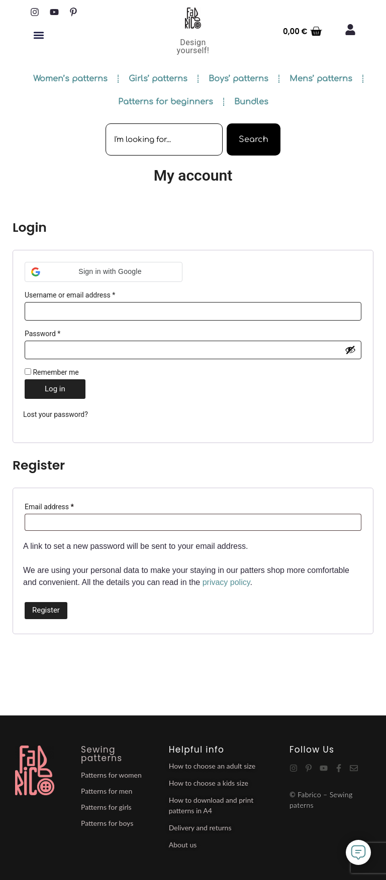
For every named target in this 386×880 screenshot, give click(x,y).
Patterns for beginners (165, 101)
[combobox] (164, 139)
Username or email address (83, 293)
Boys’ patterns (238, 78)
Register (46, 610)
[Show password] (350, 349)
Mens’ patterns (321, 78)
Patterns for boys (107, 823)
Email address (63, 505)
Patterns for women (111, 775)
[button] (38, 35)
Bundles (251, 101)
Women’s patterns (70, 78)
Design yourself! (193, 46)
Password (56, 332)
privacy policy (226, 582)
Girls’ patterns (158, 78)
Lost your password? (55, 414)
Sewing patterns (101, 754)
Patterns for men (106, 791)
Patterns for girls (106, 807)
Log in (55, 388)
